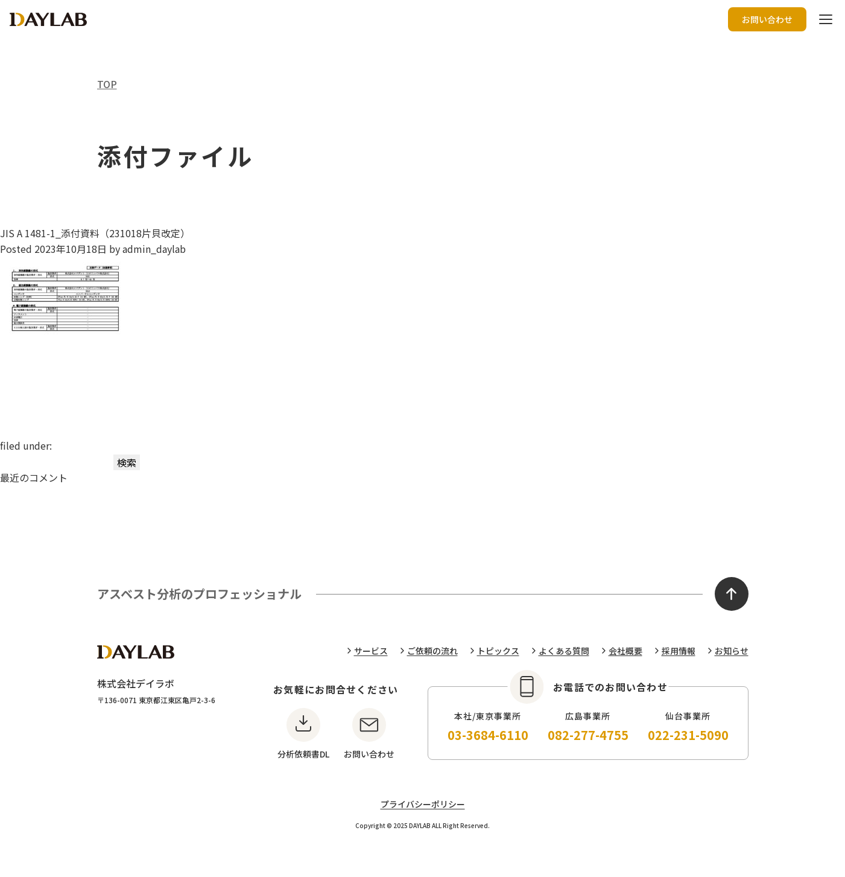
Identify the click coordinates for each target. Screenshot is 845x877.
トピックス (498, 651)
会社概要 (625, 651)
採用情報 (678, 651)
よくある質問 (564, 651)
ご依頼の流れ (432, 651)
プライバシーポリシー (423, 804)
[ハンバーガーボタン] (825, 19)
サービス (371, 651)
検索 (126, 462)
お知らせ (731, 651)
